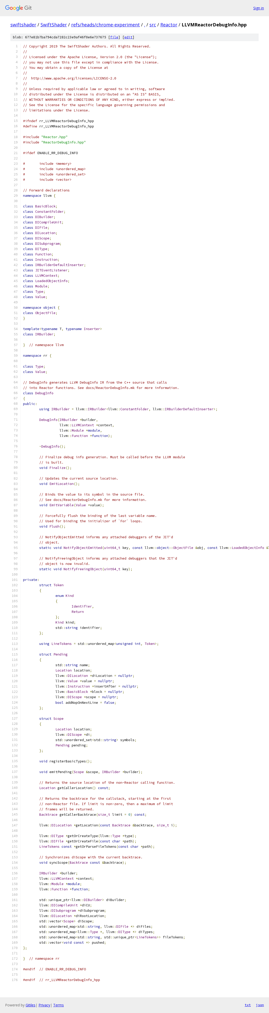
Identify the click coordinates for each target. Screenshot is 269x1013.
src (152, 25)
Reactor (168, 25)
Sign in (258, 8)
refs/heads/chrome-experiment (105, 25)
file (114, 37)
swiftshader (23, 25)
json (260, 1005)
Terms (58, 1005)
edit (128, 37)
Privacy (44, 1005)
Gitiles (30, 1005)
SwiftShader (54, 25)
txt (248, 1005)
